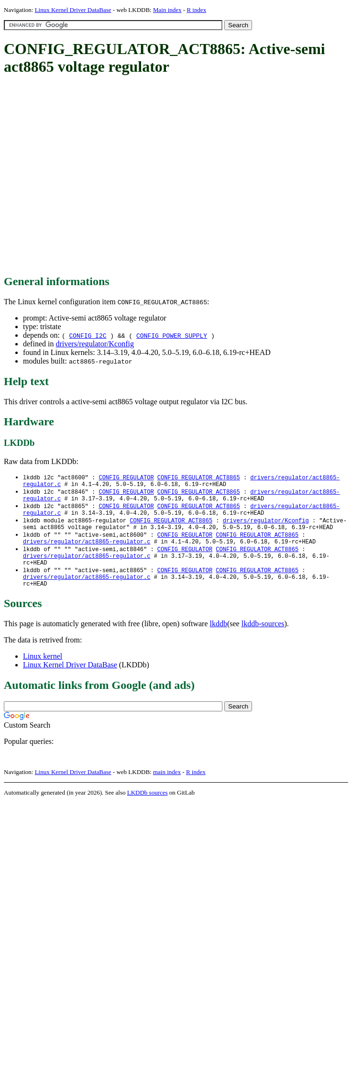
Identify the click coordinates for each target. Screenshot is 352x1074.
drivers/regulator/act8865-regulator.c (86, 551)
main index (167, 788)
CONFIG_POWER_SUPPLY (171, 335)
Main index (167, 9)
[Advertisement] (89, 176)
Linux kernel (42, 672)
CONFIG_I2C (87, 335)
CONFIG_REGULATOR (126, 478)
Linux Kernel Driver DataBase (73, 9)
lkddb (218, 640)
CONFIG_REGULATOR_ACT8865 (198, 478)
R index (196, 9)
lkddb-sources (263, 640)
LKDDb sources (147, 808)
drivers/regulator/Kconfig (94, 344)
